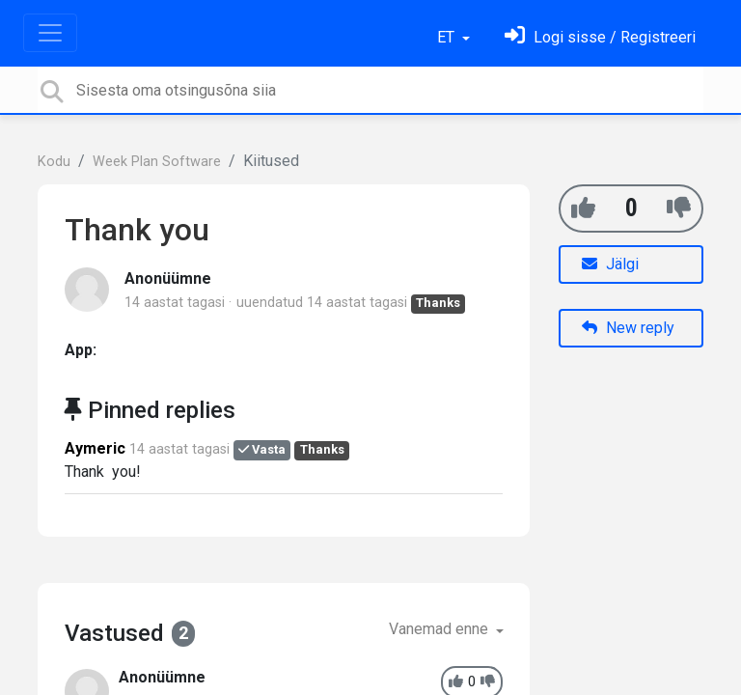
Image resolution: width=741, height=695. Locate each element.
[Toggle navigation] (50, 33)
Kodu (54, 161)
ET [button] (447, 37)
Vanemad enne (440, 629)
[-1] (679, 208)
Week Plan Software (157, 161)
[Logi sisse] (600, 37)
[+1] (583, 208)
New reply (628, 328)
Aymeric (95, 448)
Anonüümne (167, 278)
